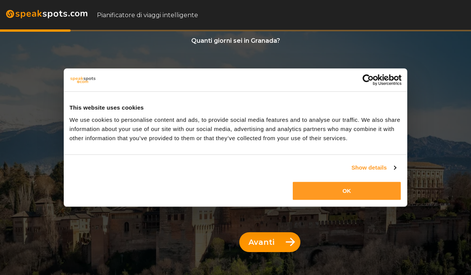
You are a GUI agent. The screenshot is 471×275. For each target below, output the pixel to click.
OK (346, 191)
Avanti (271, 242)
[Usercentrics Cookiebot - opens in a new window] (368, 80)
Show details (369, 167)
